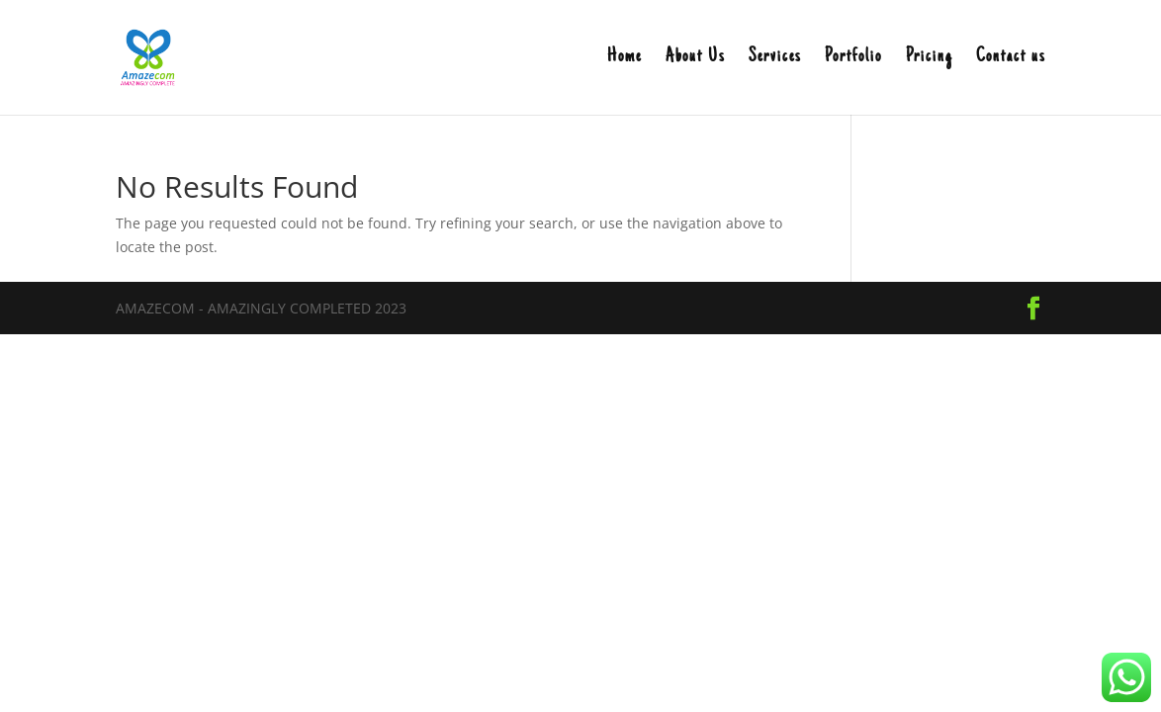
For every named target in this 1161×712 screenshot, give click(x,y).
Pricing (929, 58)
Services (775, 58)
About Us (695, 58)
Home (624, 58)
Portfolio (853, 58)
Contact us (1010, 58)
